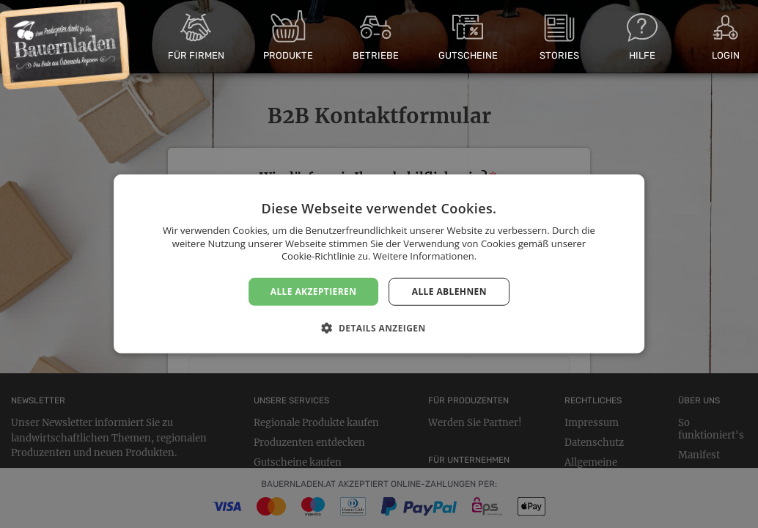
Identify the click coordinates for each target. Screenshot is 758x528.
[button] (378, 327)
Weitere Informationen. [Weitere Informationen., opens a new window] (424, 256)
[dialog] (379, 264)
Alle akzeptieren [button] (314, 291)
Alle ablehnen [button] (449, 291)
